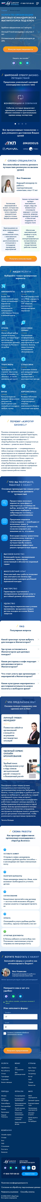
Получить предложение (17, 1050)
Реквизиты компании (9, 1192)
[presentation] (20, 1041)
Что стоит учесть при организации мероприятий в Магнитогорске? (18, 675)
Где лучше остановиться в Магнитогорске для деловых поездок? (15, 652)
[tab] (15, 123)
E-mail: (7, 1023)
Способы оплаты (27, 1192)
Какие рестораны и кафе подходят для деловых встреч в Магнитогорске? (18, 664)
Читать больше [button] (7, 820)
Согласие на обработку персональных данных (20, 1187)
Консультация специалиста (20, 49)
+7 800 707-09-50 (27, 3)
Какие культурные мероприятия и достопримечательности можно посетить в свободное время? (18, 686)
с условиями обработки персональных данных (18, 1033)
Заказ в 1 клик (30, 1174)
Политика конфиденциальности (14, 1183)
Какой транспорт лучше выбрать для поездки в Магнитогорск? (17, 640)
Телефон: (8, 1012)
